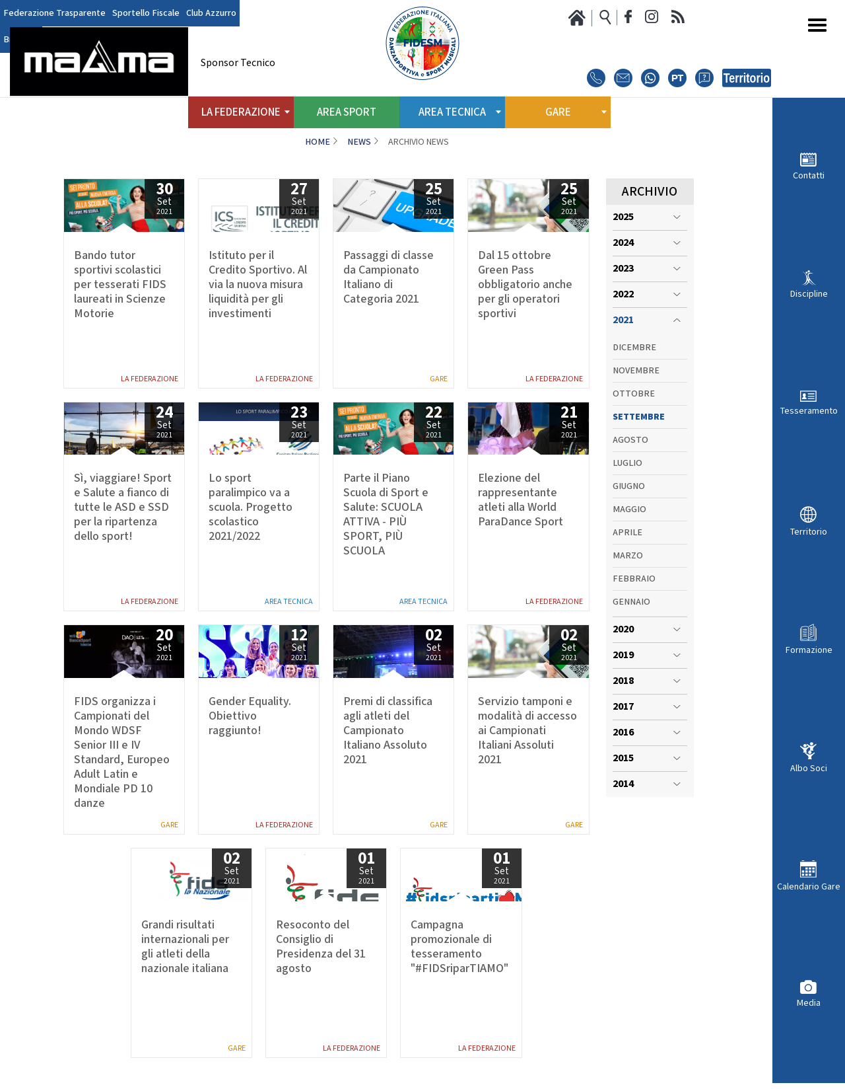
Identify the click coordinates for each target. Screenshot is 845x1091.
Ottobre (634, 394)
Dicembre (634, 348)
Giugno (629, 486)
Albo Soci (808, 768)
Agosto (630, 440)
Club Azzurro (211, 13)
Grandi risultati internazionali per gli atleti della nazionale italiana (185, 947)
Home (317, 142)
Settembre (639, 417)
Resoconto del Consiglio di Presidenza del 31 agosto (321, 947)
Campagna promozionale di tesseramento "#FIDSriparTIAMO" (459, 947)
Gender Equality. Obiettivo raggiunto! (250, 716)
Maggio (629, 509)
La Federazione (149, 379)
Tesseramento (809, 410)
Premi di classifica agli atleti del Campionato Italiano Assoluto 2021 (387, 731)
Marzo (628, 556)
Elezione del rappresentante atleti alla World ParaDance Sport (520, 500)
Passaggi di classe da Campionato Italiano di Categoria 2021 (388, 277)
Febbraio (634, 579)
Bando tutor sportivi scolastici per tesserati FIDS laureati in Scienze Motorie (120, 284)
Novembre (636, 371)
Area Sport (346, 112)
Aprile (627, 533)
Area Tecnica (289, 602)
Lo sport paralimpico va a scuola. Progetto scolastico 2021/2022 (250, 507)
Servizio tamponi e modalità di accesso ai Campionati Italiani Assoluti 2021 (527, 731)
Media (809, 1002)
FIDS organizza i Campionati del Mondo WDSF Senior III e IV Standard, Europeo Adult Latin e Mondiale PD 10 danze (122, 753)
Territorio (808, 531)
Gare (439, 379)
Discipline (809, 293)
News (359, 142)
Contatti (809, 175)
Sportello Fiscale (146, 13)
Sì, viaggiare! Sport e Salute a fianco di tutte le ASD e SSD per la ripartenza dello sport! (123, 507)
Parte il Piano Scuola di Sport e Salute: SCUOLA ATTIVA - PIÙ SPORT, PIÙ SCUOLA (385, 514)
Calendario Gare (808, 886)
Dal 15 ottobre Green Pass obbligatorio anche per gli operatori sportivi (525, 284)
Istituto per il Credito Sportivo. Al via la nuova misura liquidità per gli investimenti (258, 284)
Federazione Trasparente (54, 13)
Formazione (809, 650)
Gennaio (631, 602)
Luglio (627, 463)
